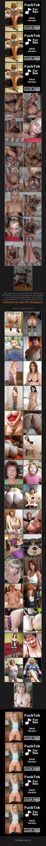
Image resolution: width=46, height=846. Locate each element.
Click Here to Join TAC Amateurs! (23, 302)
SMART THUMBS (27, 707)
